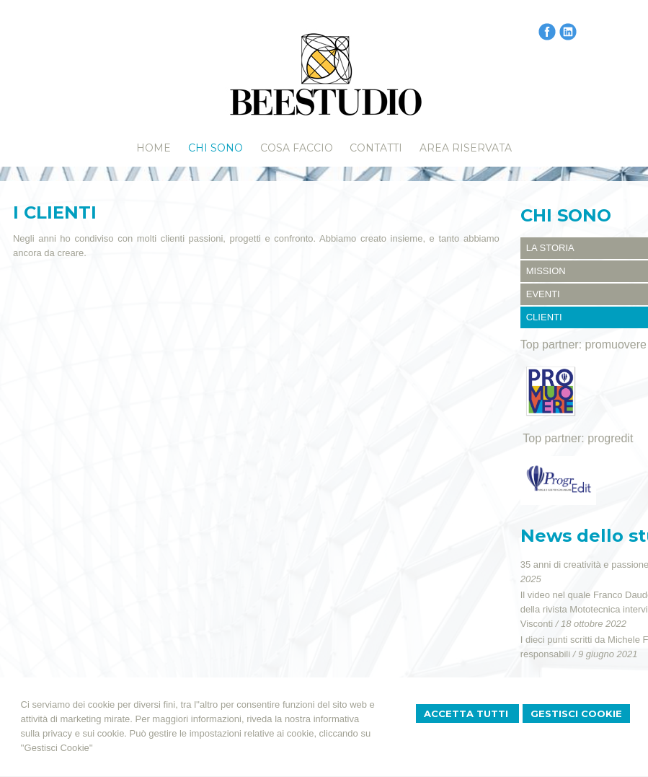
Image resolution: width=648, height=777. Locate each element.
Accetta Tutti (467, 713)
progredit (610, 438)
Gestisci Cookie (576, 713)
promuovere (616, 344)
